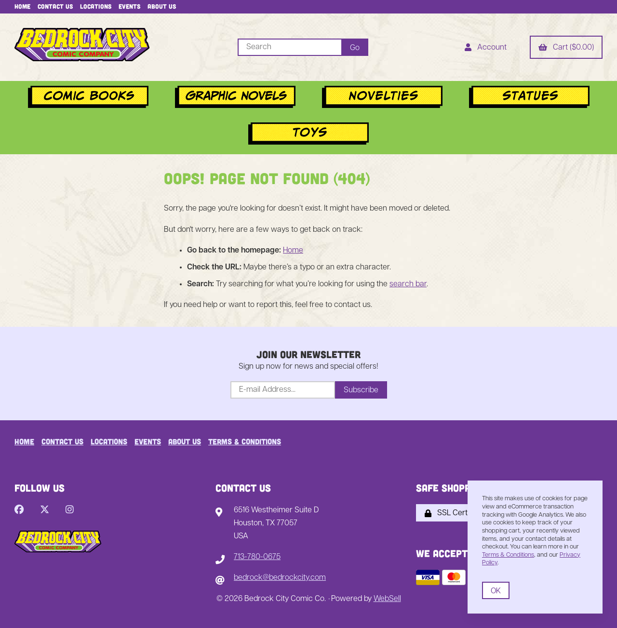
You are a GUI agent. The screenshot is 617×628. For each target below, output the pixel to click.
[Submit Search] (354, 47)
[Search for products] (289, 47)
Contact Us (55, 6)
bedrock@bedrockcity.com (280, 578)
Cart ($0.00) (566, 48)
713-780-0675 (257, 557)
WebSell (387, 599)
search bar (408, 284)
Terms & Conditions (244, 441)
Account (486, 48)
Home (22, 6)
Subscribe (361, 390)
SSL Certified (453, 513)
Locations (95, 6)
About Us (162, 6)
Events (129, 6)
